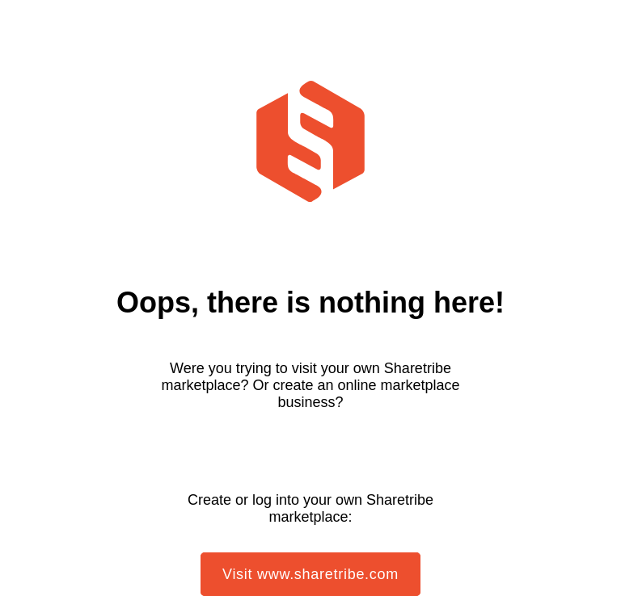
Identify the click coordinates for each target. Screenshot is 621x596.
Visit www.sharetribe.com (310, 574)
